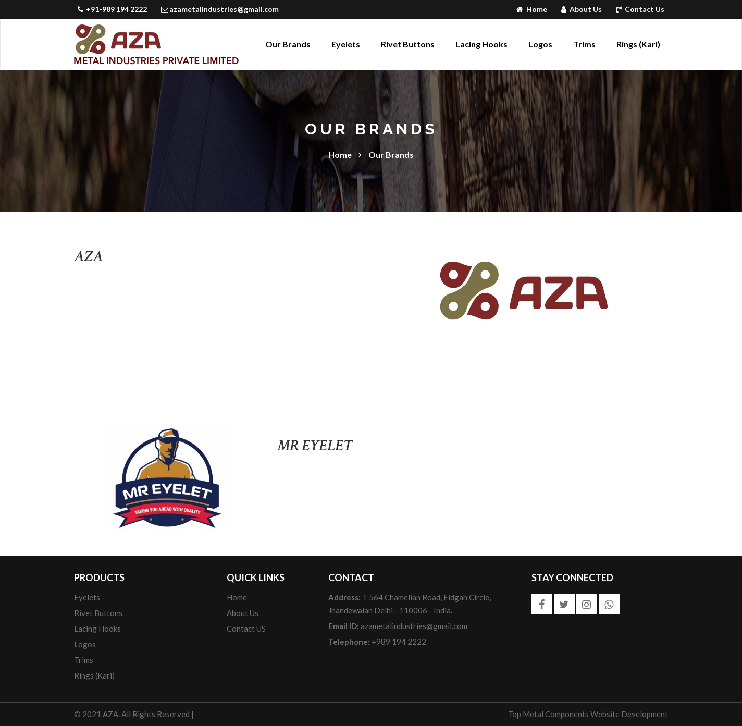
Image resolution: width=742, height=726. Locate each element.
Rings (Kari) (638, 44)
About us (242, 613)
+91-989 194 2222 (113, 9)
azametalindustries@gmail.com (220, 9)
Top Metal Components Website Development (588, 714)
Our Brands (288, 44)
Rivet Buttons (408, 44)
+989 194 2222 (377, 641)
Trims (584, 44)
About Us (582, 9)
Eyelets (345, 44)
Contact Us (640, 9)
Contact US (246, 628)
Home (532, 9)
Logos (540, 44)
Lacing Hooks (481, 44)
